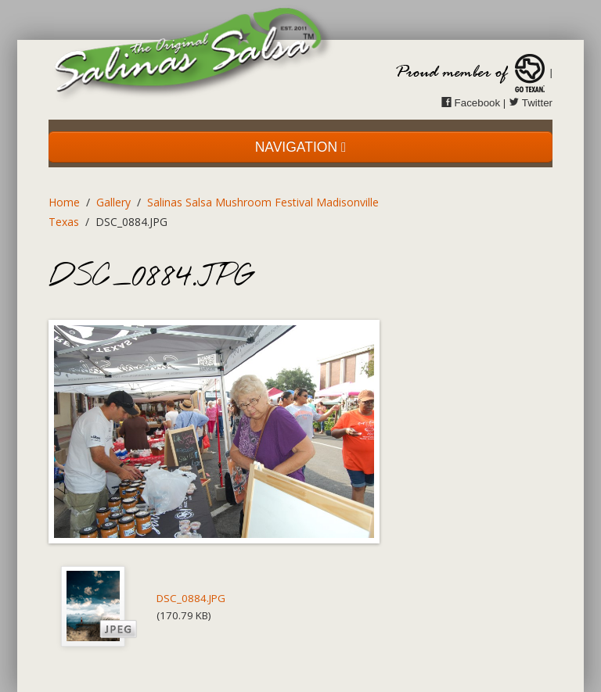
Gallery (113, 202)
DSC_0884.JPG (191, 598)
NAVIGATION (301, 147)
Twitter (530, 103)
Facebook (470, 103)
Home (64, 202)
